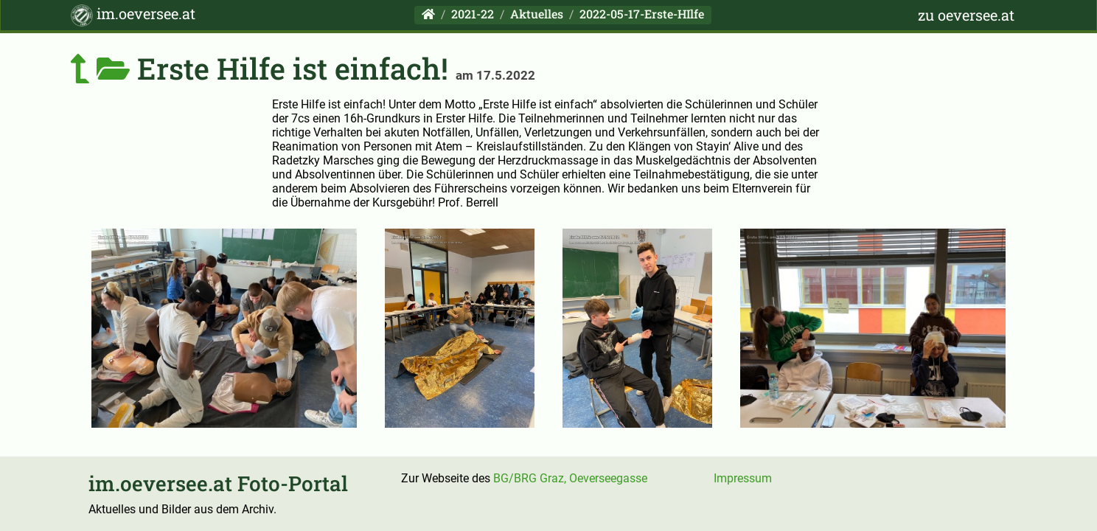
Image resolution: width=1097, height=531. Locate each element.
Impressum (743, 478)
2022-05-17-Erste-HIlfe (641, 13)
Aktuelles (536, 13)
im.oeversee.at (133, 15)
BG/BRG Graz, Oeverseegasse (570, 478)
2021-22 (472, 13)
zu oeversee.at (966, 14)
